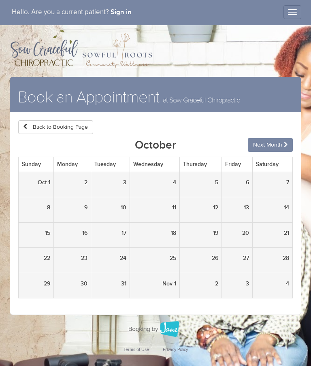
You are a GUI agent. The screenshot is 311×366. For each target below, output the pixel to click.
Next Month (270, 145)
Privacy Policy (175, 349)
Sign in (121, 12)
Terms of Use (136, 349)
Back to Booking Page (55, 127)
